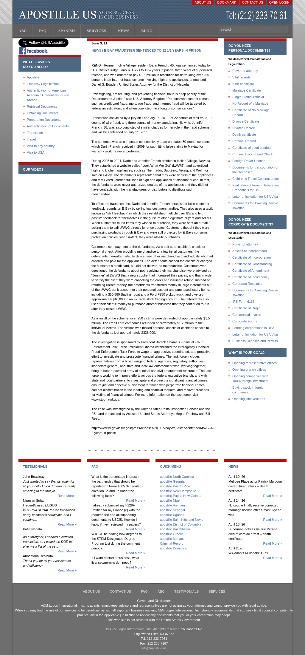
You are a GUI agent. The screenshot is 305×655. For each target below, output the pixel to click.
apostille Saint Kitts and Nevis (181, 519)
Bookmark (226, 2)
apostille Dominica (173, 548)
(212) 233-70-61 (257, 16)
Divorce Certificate (245, 121)
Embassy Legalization (43, 84)
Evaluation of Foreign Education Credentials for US (255, 187)
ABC (161, 591)
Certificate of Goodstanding (252, 264)
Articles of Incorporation (249, 251)
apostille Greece (172, 534)
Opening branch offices (249, 369)
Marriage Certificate (246, 90)
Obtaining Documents (42, 113)
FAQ (144, 591)
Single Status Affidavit (248, 97)
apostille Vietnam (172, 505)
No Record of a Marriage (250, 103)
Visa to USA (35, 152)
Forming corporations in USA (253, 328)
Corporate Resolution (247, 283)
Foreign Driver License (248, 161)
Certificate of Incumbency (250, 277)
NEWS (96, 50)
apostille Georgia (172, 481)
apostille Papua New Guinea (180, 496)
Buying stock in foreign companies (248, 390)
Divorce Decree (243, 128)
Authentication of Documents (48, 126)
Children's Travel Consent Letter (255, 178)
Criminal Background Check (252, 154)
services (216, 591)
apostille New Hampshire (178, 491)
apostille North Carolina (177, 476)
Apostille (33, 77)
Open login (279, 2)
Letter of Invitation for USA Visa (255, 196)
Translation (35, 133)
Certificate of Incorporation (251, 257)
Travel (31, 139)
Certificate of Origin (246, 308)
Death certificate (244, 134)
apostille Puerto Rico (175, 486)
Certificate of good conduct (251, 147)
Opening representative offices (254, 363)
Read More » (67, 496)
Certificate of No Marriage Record (251, 112)
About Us (202, 2)
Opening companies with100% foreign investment (250, 378)
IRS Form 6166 (243, 301)
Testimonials (187, 591)
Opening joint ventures (248, 399)
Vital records (241, 77)
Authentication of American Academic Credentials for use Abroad (48, 95)
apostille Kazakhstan (175, 529)
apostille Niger (170, 500)
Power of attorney (245, 70)
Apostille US (79, 15)
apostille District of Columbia (180, 524)
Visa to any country (41, 146)
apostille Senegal (172, 510)
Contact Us (252, 2)
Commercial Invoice (246, 314)
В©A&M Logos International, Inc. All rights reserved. (142, 629)
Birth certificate (243, 84)
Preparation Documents (44, 119)
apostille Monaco (172, 538)
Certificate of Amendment (250, 270)
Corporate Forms (244, 321)
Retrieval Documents (42, 106)
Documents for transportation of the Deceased (255, 170)
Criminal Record (244, 141)
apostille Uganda (172, 515)
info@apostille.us (153, 648)
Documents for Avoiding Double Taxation (255, 205)
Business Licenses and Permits (255, 341)
